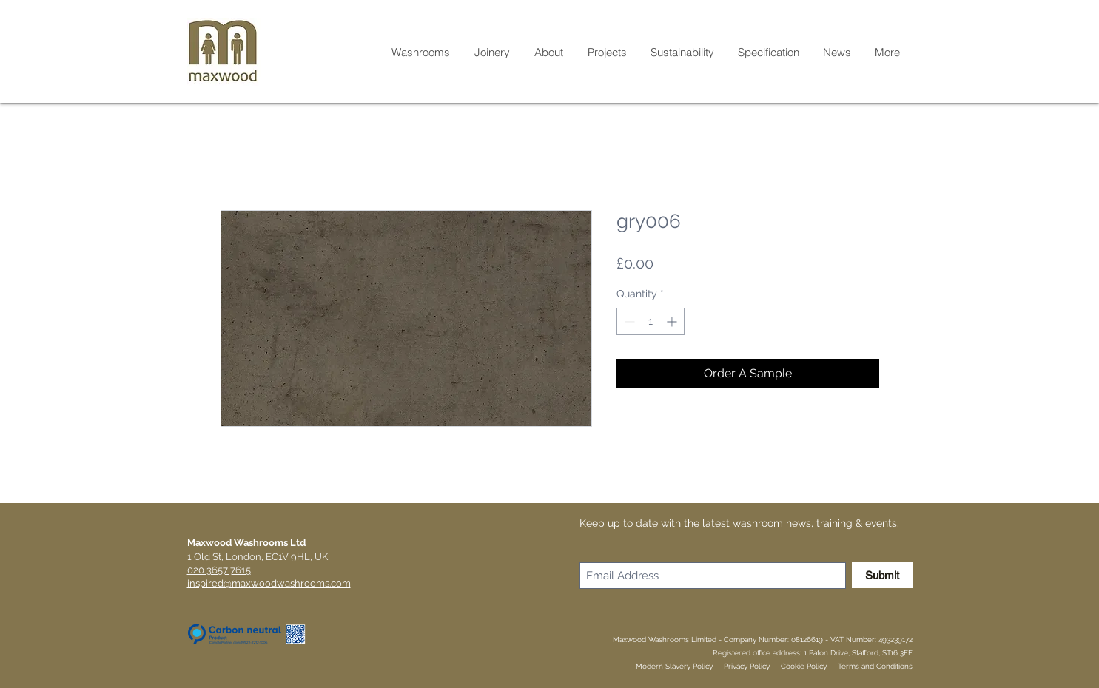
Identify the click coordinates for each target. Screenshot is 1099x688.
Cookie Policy (804, 666)
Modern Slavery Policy (674, 666)
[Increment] (673, 321)
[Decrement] (628, 321)
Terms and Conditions (875, 666)
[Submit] (882, 575)
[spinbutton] (650, 321)
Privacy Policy (747, 666)
